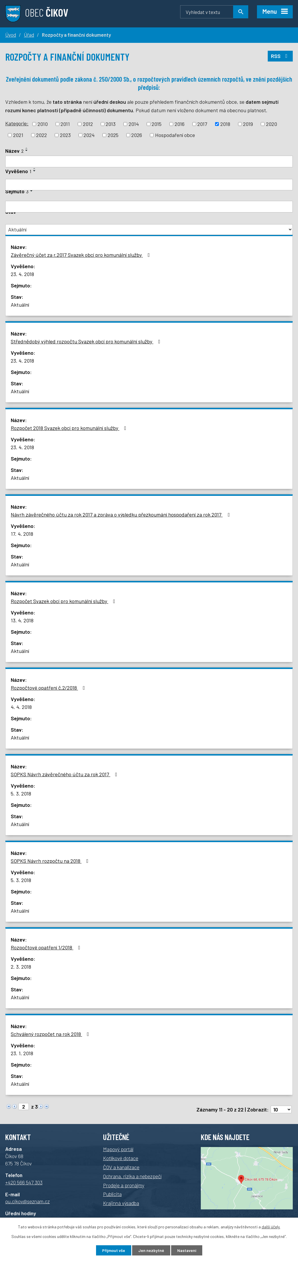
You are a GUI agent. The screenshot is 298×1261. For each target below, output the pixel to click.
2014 (134, 124)
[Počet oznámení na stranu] (281, 1109)
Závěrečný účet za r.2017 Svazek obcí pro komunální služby (81, 255)
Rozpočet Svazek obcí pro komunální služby (64, 601)
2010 (43, 124)
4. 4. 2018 (21, 707)
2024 (89, 135)
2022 (41, 135)
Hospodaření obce (175, 135)
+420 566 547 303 (23, 1182)
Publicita (112, 1194)
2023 (65, 135)
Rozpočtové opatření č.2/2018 (49, 687)
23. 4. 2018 (22, 274)
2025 (113, 135)
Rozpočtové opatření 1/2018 (47, 947)
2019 (248, 124)
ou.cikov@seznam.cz (27, 1201)
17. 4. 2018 (22, 534)
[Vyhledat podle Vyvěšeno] (149, 185)
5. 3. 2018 (21, 793)
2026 (136, 135)
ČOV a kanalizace (121, 1167)
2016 (180, 124)
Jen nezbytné (151, 1250)
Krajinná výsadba (121, 1203)
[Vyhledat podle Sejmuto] (149, 206)
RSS (280, 56)
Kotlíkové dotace (120, 1158)
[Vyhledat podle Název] (149, 161)
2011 (65, 124)
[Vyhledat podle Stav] (149, 229)
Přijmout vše (113, 1250)
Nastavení (186, 1250)
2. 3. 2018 (21, 966)
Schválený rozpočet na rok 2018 (51, 1034)
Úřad (29, 35)
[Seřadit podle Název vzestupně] (27, 148)
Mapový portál (118, 1149)
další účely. (271, 1226)
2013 (111, 124)
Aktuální (20, 304)
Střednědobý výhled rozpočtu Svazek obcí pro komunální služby (87, 341)
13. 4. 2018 (22, 620)
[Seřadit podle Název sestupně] (27, 150)
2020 (271, 124)
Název (14, 150)
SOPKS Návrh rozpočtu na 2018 (51, 861)
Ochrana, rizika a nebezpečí (132, 1176)
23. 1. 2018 (22, 1053)
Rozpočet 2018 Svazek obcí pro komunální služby (70, 428)
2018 (225, 124)
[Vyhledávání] (214, 11)
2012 (88, 124)
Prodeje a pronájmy (123, 1185)
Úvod (10, 35)
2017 (202, 124)
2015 (157, 124)
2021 (18, 135)
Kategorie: (17, 123)
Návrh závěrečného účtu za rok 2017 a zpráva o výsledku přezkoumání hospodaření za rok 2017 (121, 514)
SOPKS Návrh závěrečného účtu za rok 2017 (65, 774)
